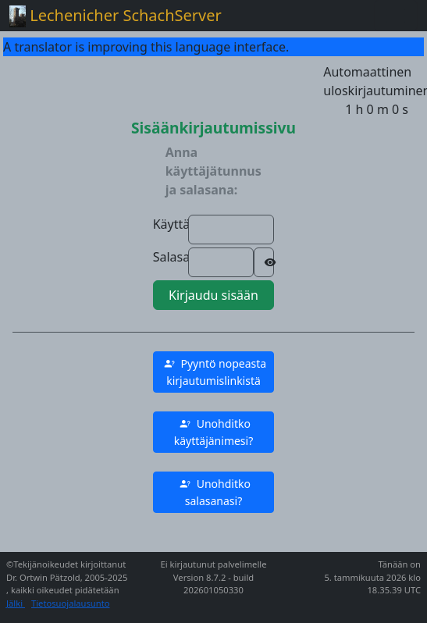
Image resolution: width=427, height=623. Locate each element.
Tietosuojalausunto (70, 603)
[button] (214, 372)
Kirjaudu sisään (213, 295)
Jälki (15, 603)
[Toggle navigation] (396, 15)
